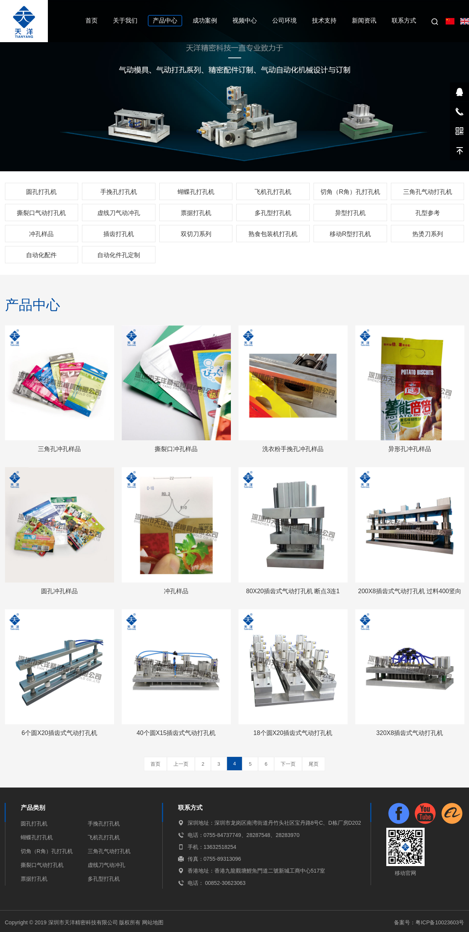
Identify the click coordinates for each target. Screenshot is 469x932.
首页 (91, 20)
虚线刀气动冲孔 (118, 213)
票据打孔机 (196, 213)
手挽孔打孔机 (118, 192)
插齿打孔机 (118, 234)
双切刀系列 (196, 234)
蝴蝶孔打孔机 (196, 192)
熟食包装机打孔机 (272, 234)
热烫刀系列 (427, 234)
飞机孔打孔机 (273, 192)
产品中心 (165, 20)
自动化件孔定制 (118, 255)
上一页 (180, 764)
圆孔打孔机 (41, 192)
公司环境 (284, 20)
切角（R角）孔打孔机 (350, 192)
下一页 (288, 764)
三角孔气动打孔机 (427, 192)
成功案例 (205, 20)
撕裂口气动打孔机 (41, 213)
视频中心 (244, 20)
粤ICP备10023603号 (439, 922)
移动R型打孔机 (350, 234)
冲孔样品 (41, 234)
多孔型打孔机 (273, 213)
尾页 (314, 764)
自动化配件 (41, 255)
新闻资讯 (364, 20)
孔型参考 (427, 213)
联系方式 (404, 20)
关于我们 (125, 20)
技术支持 (324, 20)
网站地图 (152, 922)
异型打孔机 (350, 213)
